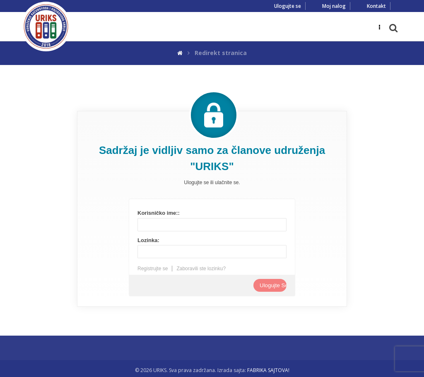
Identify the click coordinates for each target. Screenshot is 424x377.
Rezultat (162, 319)
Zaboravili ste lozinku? (201, 268)
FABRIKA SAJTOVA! (268, 370)
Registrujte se (152, 268)
